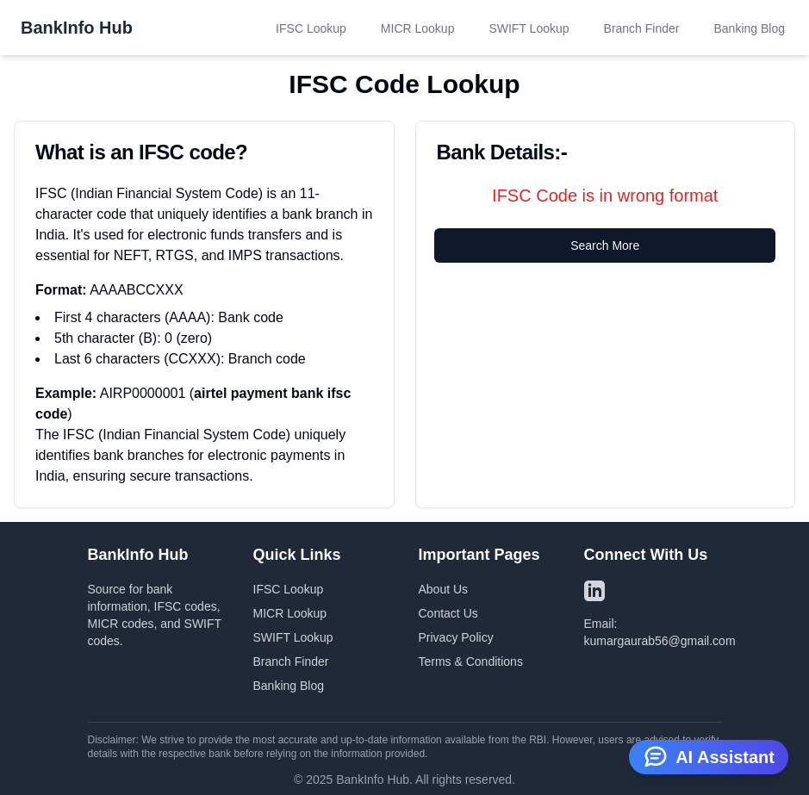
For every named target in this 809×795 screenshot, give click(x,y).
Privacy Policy (456, 637)
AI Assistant (709, 755)
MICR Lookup (418, 28)
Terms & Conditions (471, 661)
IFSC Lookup (311, 28)
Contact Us (448, 613)
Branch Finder (642, 28)
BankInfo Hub (77, 27)
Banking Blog (749, 28)
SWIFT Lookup (529, 28)
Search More (604, 245)
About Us (444, 589)
